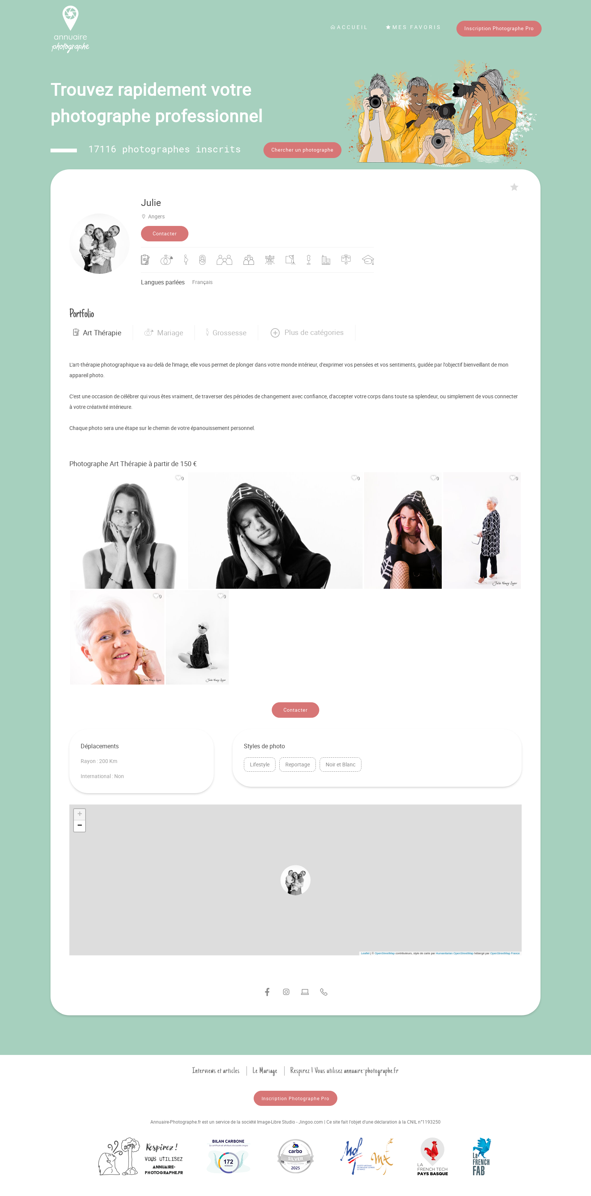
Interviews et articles (216, 1069)
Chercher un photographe (302, 149)
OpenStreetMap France (505, 951)
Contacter (165, 231)
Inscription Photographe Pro (499, 28)
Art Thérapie (97, 331)
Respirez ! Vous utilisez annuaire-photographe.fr (344, 1069)
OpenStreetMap (385, 951)
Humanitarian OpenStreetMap (454, 951)
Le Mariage (265, 1069)
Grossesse (226, 331)
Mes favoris (413, 27)
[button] (307, 331)
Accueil (349, 27)
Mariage (163, 331)
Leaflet (365, 951)
